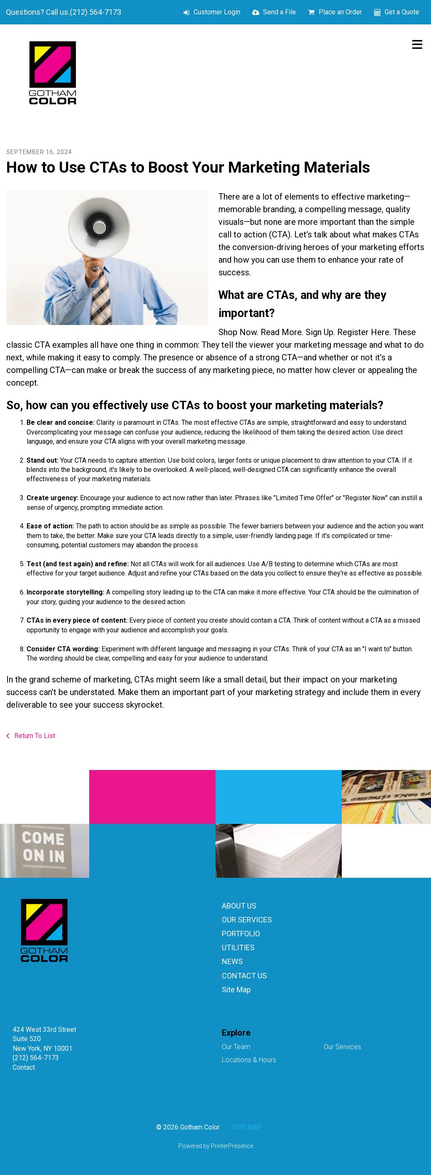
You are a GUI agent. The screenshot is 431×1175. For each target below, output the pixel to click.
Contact (24, 1067)
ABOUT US (239, 905)
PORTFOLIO (241, 933)
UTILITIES (238, 947)
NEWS (232, 961)
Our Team (236, 1047)
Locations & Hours (249, 1060)
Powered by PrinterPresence (215, 1146)
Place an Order (340, 12)
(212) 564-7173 (36, 1058)
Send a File (279, 12)
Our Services (342, 1047)
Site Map (236, 989)
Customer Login (217, 12)
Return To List (34, 736)
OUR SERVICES (247, 919)
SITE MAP (247, 1127)
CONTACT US (244, 975)
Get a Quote (402, 12)
